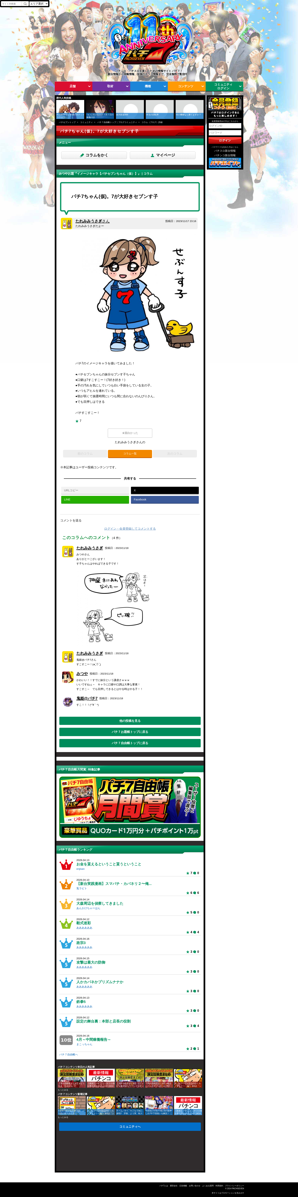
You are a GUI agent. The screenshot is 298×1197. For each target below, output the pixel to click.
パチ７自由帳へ (68, 1054)
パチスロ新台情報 (225, 150)
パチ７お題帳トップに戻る (130, 731)
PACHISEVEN (238, 1188)
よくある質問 (208, 1186)
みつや (82, 673)
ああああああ (84, 927)
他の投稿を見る (130, 720)
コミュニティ (86, 122)
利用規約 (219, 1186)
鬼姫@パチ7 (86, 698)
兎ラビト (81, 888)
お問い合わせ (194, 1186)
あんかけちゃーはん (88, 908)
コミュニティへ (130, 1126)
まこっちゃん (84, 1044)
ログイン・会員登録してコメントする (130, 528)
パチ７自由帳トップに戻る (130, 743)
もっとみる (63, 1090)
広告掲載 (183, 1186)
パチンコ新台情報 (225, 155)
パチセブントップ (67, 122)
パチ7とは (163, 1186)
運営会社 (174, 1186)
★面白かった (130, 433)
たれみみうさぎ (92, 221)
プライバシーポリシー (234, 1186)
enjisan (80, 868)
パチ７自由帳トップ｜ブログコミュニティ (117, 122)
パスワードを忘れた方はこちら (225, 147)
